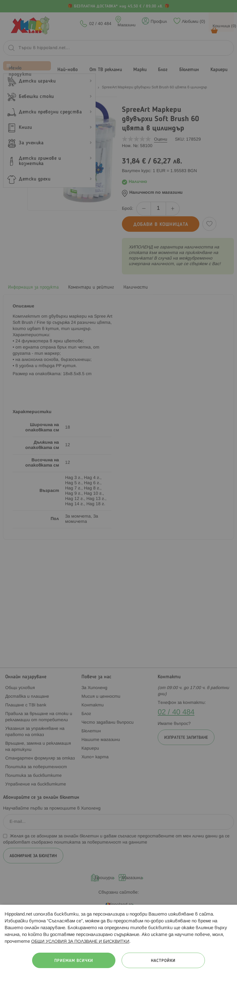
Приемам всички (73, 961)
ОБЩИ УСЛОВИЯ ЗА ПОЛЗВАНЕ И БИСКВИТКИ (80, 942)
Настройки (163, 961)
